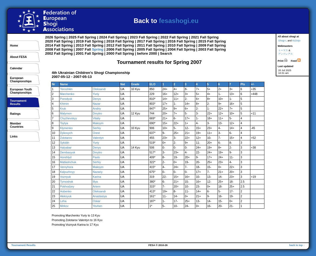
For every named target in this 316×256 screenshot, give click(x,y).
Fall (81, 37)
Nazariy (97, 171)
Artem (96, 186)
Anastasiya (100, 196)
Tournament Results (23, 245)
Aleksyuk (66, 196)
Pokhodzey (67, 186)
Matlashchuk (68, 162)
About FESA (18, 56)
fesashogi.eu (179, 20)
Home (14, 45)
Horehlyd (66, 157)
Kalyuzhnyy (67, 171)
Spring (59, 37)
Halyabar (66, 147)
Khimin (64, 103)
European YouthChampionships (21, 91)
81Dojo (297, 40)
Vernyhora (66, 167)
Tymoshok (66, 181)
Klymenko (66, 128)
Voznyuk (65, 176)
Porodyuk (66, 98)
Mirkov (64, 206)
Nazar (96, 103)
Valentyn (98, 137)
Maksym (98, 123)
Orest (96, 132)
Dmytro (97, 113)
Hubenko (66, 191)
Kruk (63, 108)
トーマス (283, 50)
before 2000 (147, 53)
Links (14, 136)
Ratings (15, 113)
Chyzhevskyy (68, 118)
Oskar (96, 201)
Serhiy (97, 128)
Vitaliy (96, 118)
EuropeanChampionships (21, 79)
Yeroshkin (66, 89)
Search (166, 53)
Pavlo (96, 157)
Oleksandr (99, 89)
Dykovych (66, 132)
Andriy (97, 108)
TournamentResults (18, 102)
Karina (97, 176)
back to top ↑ (297, 245)
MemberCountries (16, 125)
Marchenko (67, 94)
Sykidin (64, 142)
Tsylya (64, 123)
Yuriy (96, 94)
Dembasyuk (67, 152)
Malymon (66, 113)
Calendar (16, 68)
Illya (95, 181)
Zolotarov (66, 137)
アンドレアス (285, 53)
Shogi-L (282, 40)
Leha (63, 201)
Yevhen (97, 206)
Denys (97, 98)
